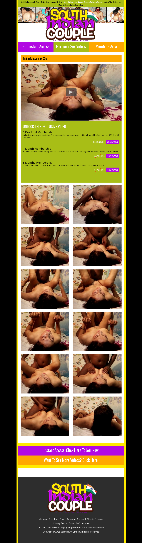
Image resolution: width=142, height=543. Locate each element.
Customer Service (75, 519)
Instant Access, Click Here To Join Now (71, 450)
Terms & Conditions (79, 523)
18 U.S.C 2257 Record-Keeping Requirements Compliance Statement (71, 527)
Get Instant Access (35, 46)
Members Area (106, 46)
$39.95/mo (112, 169)
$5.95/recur (112, 141)
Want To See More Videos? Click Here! (71, 460)
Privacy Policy (60, 523)
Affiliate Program (95, 519)
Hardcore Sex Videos (71, 46)
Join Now (60, 519)
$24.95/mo (112, 155)
